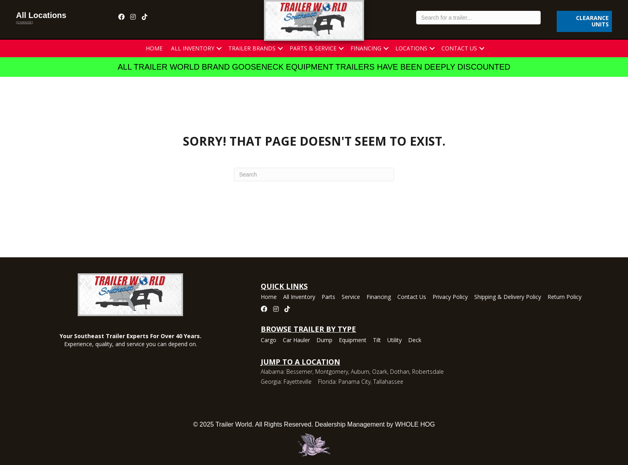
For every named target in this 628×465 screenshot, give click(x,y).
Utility (394, 340)
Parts (328, 297)
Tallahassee (388, 381)
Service (351, 297)
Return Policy (564, 297)
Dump (324, 340)
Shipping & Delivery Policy (507, 297)
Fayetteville (298, 381)
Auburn (360, 371)
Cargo (268, 340)
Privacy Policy (450, 297)
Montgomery (331, 371)
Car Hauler (296, 340)
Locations (411, 48)
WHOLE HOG (415, 424)
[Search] (314, 174)
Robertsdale (428, 371)
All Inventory (192, 48)
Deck (414, 340)
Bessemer (299, 371)
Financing (365, 48)
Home (154, 48)
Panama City (354, 381)
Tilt (377, 340)
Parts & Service (313, 48)
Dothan (399, 371)
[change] (24, 22)
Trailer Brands (252, 48)
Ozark (379, 371)
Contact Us (459, 48)
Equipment (352, 340)
